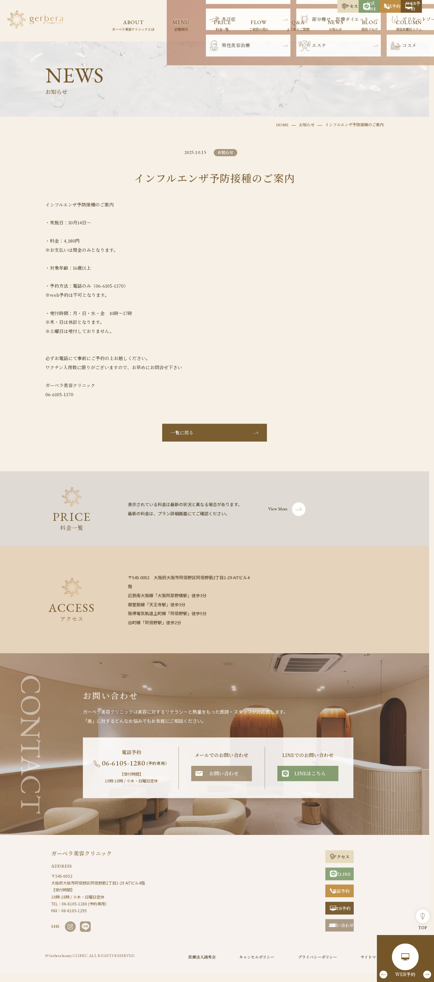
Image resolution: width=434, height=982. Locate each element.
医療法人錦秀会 (202, 963)
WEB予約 (399, 6)
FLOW (259, 26)
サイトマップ (372, 963)
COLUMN (409, 26)
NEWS (336, 26)
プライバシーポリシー (317, 963)
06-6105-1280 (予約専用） (85, 910)
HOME (282, 123)
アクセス (254, 6)
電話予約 (351, 6)
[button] (384, 973)
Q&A (298, 26)
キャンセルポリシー (256, 963)
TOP (423, 917)
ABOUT (133, 26)
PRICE (222, 26)
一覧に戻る (182, 439)
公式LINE (303, 6)
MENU (181, 26)
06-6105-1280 (135, 769)
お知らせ (307, 123)
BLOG (370, 26)
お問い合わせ (224, 779)
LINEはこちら (310, 779)
